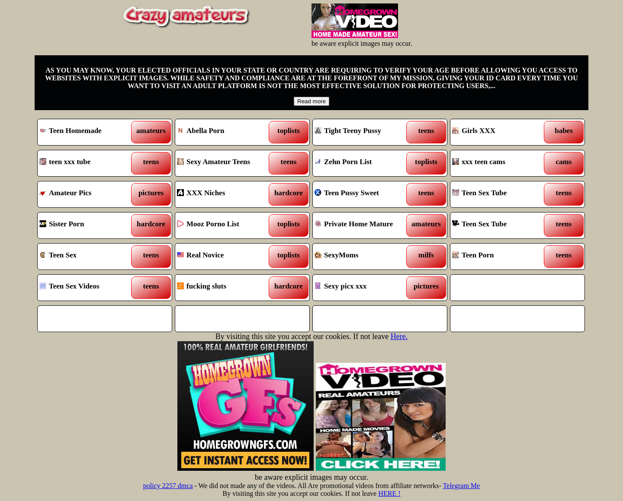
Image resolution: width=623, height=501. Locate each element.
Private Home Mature (363, 225)
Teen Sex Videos (87, 287)
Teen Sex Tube (500, 194)
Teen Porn (500, 256)
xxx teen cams (500, 163)
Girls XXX (500, 132)
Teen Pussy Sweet (363, 194)
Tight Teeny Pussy (363, 132)
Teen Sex (87, 256)
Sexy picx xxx (363, 287)
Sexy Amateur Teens (225, 163)
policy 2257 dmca (168, 485)
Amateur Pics (87, 194)
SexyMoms (363, 256)
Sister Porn (87, 225)
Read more (311, 101)
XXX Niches (225, 194)
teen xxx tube (87, 163)
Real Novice (225, 256)
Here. (399, 336)
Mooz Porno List (225, 225)
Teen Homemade (87, 132)
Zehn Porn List (363, 163)
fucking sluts (225, 287)
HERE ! (389, 493)
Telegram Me (461, 485)
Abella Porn (225, 132)
